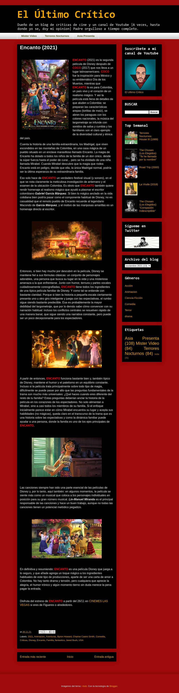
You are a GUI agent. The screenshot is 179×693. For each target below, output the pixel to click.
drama (128, 316)
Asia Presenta (85, 35)
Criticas (23, 640)
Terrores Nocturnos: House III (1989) (148, 136)
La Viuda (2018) (148, 184)
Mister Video (29, 35)
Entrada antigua (104, 656)
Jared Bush (72, 640)
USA (81, 640)
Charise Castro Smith (84, 636)
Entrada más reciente (33, 656)
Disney (32, 640)
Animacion (39, 636)
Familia (50, 640)
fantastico (60, 640)
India (157, 354)
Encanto (41, 640)
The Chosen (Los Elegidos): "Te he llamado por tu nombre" (148, 155)
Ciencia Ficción (134, 297)
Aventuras (51, 636)
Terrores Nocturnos (57, 35)
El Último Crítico (66, 15)
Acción (129, 285)
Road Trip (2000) (149, 167)
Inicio (70, 656)
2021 (30, 636)
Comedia (100, 636)
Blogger (113, 686)
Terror (128, 310)
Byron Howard (64, 636)
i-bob (84, 686)
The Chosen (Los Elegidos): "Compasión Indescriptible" (148, 206)
